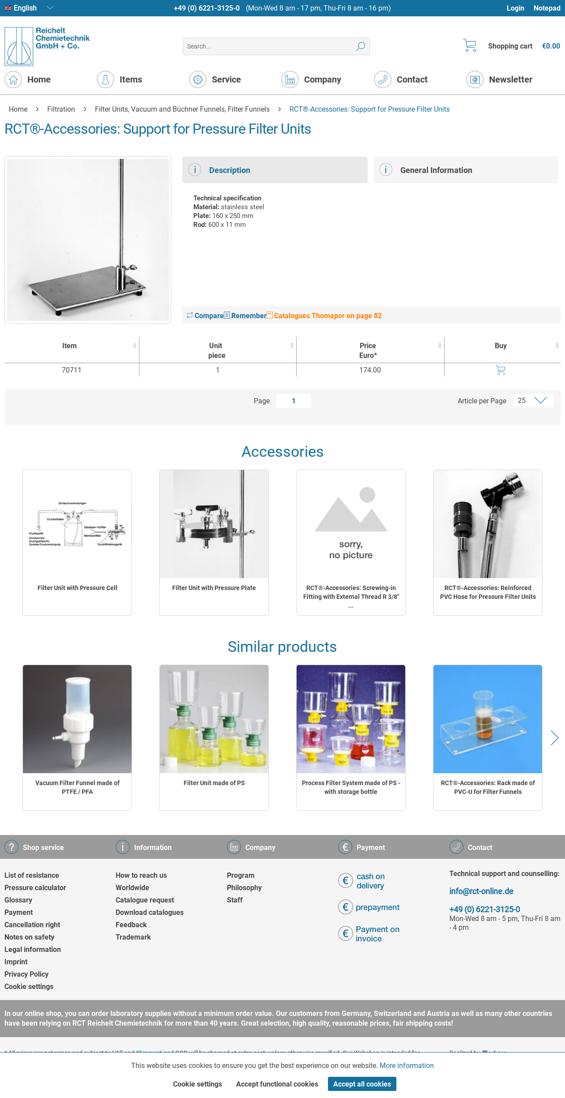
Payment (18, 912)
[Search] (361, 46)
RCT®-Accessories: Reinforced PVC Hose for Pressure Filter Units (488, 592)
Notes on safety (29, 937)
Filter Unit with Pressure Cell (77, 587)
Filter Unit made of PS (214, 782)
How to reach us (141, 875)
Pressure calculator (35, 888)
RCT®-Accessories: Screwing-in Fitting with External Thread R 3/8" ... (351, 596)
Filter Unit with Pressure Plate (214, 587)
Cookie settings (28, 986)
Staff (235, 900)
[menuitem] (519, 8)
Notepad (547, 8)
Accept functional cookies (277, 1084)
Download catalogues (150, 912)
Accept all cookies (362, 1084)
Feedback (131, 925)
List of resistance (31, 875)
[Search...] (276, 46)
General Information (425, 169)
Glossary (18, 900)
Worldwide (132, 888)
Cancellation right (32, 925)
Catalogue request (145, 900)
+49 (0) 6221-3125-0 (207, 8)
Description (219, 169)
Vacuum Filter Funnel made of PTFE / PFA (77, 787)
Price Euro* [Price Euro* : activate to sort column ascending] (368, 351)
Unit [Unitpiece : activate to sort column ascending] (215, 351)
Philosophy (244, 888)
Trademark (133, 937)
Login (515, 8)
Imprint (15, 962)
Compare (205, 316)
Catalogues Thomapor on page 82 (324, 316)
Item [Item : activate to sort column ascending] (69, 346)
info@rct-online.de (481, 891)
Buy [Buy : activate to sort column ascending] (501, 346)
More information (407, 1065)
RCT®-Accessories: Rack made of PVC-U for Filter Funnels (488, 787)
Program (241, 875)
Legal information (32, 949)
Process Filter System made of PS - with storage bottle (351, 787)
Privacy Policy (26, 974)
